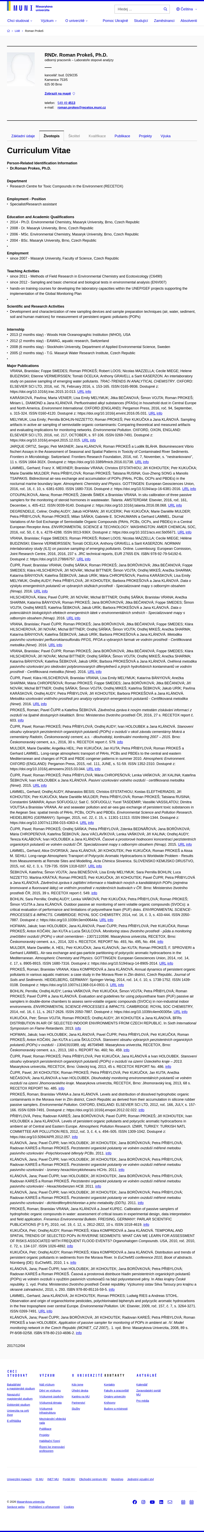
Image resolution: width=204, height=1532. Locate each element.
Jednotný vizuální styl (140, 1479)
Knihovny (110, 1402)
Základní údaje (23, 136)
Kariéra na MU (81, 1396)
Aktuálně (146, 1375)
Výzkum (47, 1375)
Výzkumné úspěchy (51, 1396)
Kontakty (109, 1384)
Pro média (142, 1400)
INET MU (53, 1479)
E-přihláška (14, 1420)
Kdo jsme (77, 1384)
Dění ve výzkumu (50, 1390)
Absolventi (188, 21)
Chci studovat (17, 1373)
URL (80, 392)
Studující (141, 21)
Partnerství (78, 1402)
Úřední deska (80, 1390)
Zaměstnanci (164, 21)
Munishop (117, 1479)
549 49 (66, 103)
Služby (76, 1408)
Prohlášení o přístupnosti (44, 1506)
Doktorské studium (18, 1404)
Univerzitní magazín (19, 1479)
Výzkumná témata (50, 1402)
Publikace (122, 136)
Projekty (145, 136)
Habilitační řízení (49, 1441)
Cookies (69, 1506)
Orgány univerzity (115, 1396)
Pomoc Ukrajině (115, 21)
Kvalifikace (97, 136)
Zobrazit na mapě (60, 93)
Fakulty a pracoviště (116, 1390)
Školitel (74, 136)
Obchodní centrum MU (93, 1479)
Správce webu (16, 1506)
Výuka (166, 136)
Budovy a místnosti (116, 1408)
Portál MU (69, 1479)
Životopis (52, 136)
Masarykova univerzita (30, 1501)
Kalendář (141, 1384)
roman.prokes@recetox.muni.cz (82, 107)
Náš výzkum (46, 1384)
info (88, 392)
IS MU (39, 1479)
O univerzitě (87, 1375)
